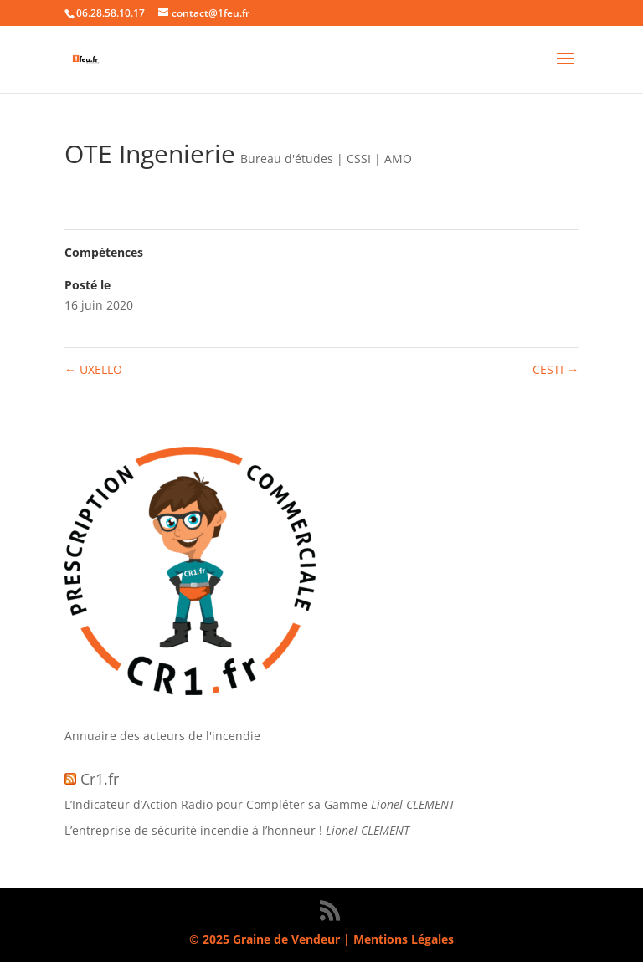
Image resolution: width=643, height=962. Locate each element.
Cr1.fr (99, 779)
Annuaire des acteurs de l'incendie (162, 736)
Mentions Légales (403, 939)
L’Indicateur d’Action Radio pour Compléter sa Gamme (216, 804)
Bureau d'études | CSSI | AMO (326, 158)
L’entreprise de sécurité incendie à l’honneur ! (193, 830)
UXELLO (93, 369)
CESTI (555, 369)
